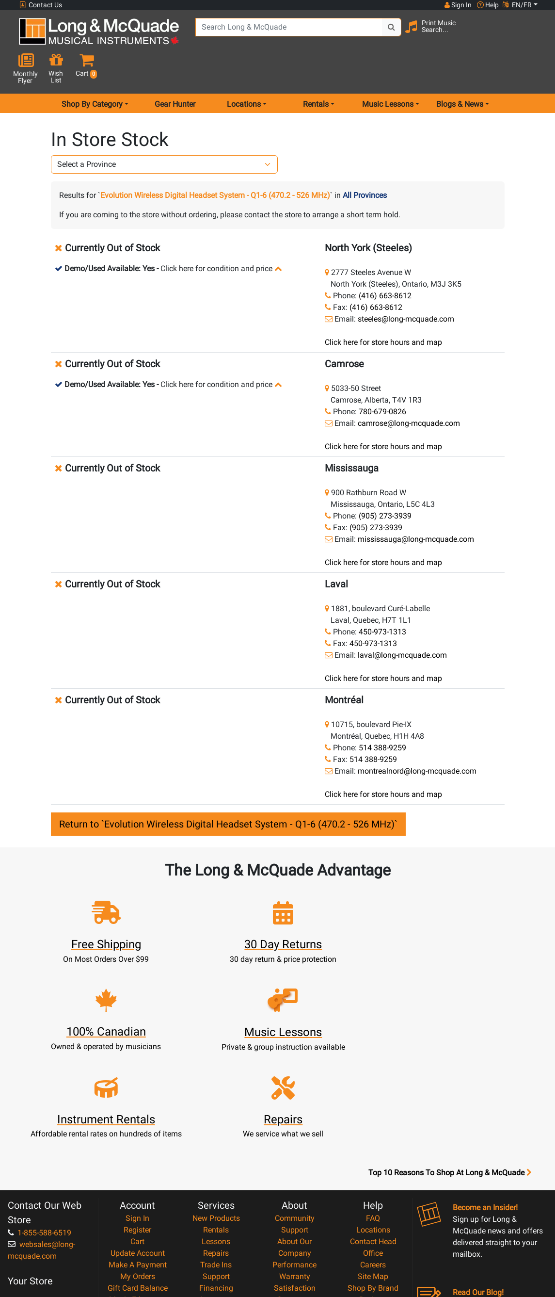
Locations (373, 1108)
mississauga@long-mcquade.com (416, 504)
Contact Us (40, 5)
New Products (216, 1097)
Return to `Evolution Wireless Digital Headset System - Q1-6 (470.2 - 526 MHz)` (228, 789)
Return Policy (294, 1225)
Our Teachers (294, 1236)
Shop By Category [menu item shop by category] (92, 69)
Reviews (373, 1178)
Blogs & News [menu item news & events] (459, 69)
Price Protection (294, 1190)
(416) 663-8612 (385, 261)
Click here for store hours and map (383, 307)
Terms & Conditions (294, 1201)
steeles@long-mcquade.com (406, 284)
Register (137, 1108)
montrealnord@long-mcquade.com (417, 736)
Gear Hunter (175, 69)
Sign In (137, 1097)
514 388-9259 (382, 713)
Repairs (216, 1131)
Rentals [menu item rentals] (316, 69)
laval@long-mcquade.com (402, 620)
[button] (534, 35)
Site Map (373, 1155)
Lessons (216, 1120)
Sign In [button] (457, 5)
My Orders (137, 1155)
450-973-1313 (382, 597)
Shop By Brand (373, 1166)
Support (216, 1155)
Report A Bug (373, 1190)
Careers (373, 1143)
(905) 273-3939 (385, 481)
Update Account (138, 1131)
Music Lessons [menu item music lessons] (387, 69)
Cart (137, 1120)
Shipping (216, 1190)
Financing (216, 1166)
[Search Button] (384, 34)
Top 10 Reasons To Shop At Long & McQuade (450, 1051)
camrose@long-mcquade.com (409, 388)
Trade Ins (216, 1143)
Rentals (216, 1108)
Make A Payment (138, 1143)
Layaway (216, 1178)
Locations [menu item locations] (244, 69)
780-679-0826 (382, 377)
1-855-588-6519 (39, 1111)
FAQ (373, 1097)
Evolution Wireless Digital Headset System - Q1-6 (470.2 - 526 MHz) (215, 160)
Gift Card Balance (138, 1166)
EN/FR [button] (517, 5)
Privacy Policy (294, 1213)
